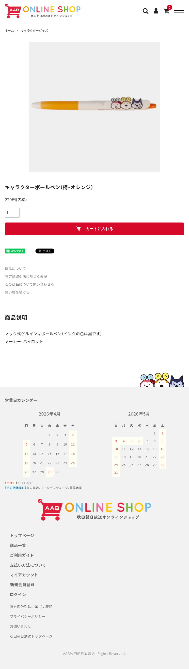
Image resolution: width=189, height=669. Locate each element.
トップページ (22, 535)
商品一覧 (18, 545)
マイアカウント (24, 575)
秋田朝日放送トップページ (31, 636)
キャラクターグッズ (34, 30)
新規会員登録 (22, 584)
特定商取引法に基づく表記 (26, 276)
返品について (15, 268)
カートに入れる (94, 228)
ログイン (18, 594)
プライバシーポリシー (28, 616)
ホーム (9, 30)
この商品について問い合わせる (30, 284)
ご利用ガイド (22, 555)
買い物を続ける (17, 292)
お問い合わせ (20, 626)
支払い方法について (28, 565)
